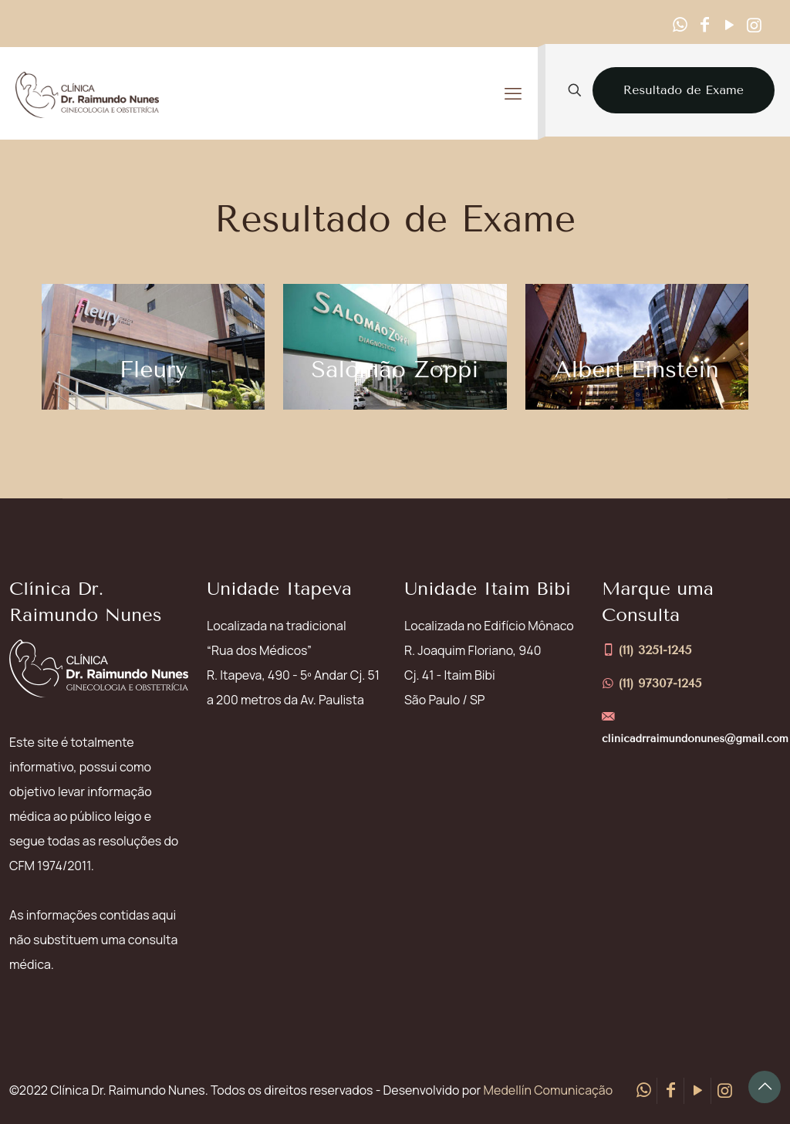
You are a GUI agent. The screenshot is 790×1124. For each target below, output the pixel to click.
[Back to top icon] (764, 1087)
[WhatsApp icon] (679, 24)
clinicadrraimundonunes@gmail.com (695, 738)
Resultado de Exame (683, 90)
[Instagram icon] (753, 24)
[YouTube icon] (729, 24)
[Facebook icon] (704, 24)
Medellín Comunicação (548, 1090)
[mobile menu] (513, 93)
